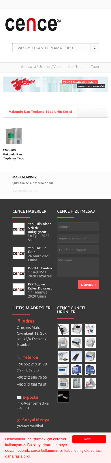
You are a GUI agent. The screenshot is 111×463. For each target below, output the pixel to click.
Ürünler (45, 66)
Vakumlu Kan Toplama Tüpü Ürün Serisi (40, 111)
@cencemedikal (30, 426)
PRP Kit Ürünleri (40, 268)
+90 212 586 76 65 (32, 384)
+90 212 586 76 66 (32, 377)
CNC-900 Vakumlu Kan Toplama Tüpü (14, 154)
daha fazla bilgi (17, 456)
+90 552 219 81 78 (32, 367)
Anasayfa (28, 66)
